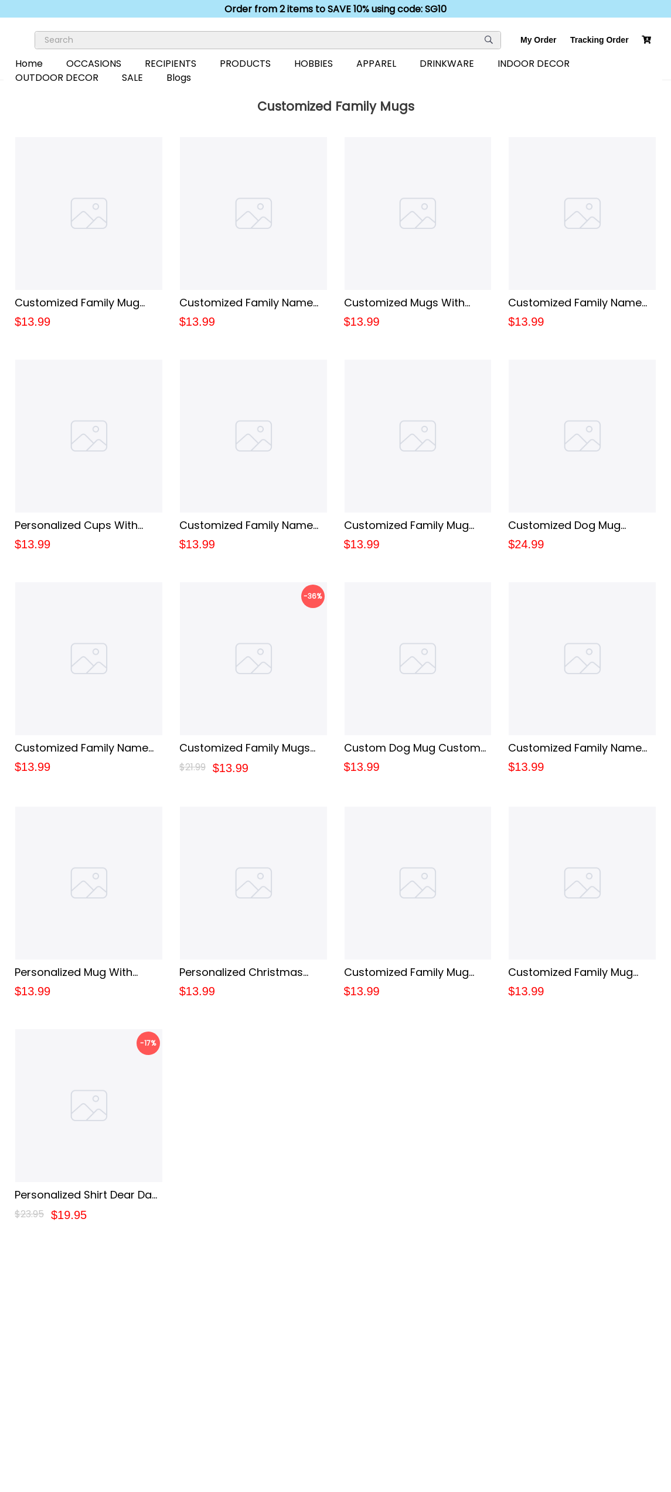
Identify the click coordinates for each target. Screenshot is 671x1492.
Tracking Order (599, 40)
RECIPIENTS (170, 63)
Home (29, 63)
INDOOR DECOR (534, 63)
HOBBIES (313, 63)
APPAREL (376, 63)
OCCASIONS (93, 63)
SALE (132, 77)
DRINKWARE (447, 63)
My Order (538, 40)
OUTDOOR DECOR (56, 77)
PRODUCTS (245, 63)
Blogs (178, 77)
